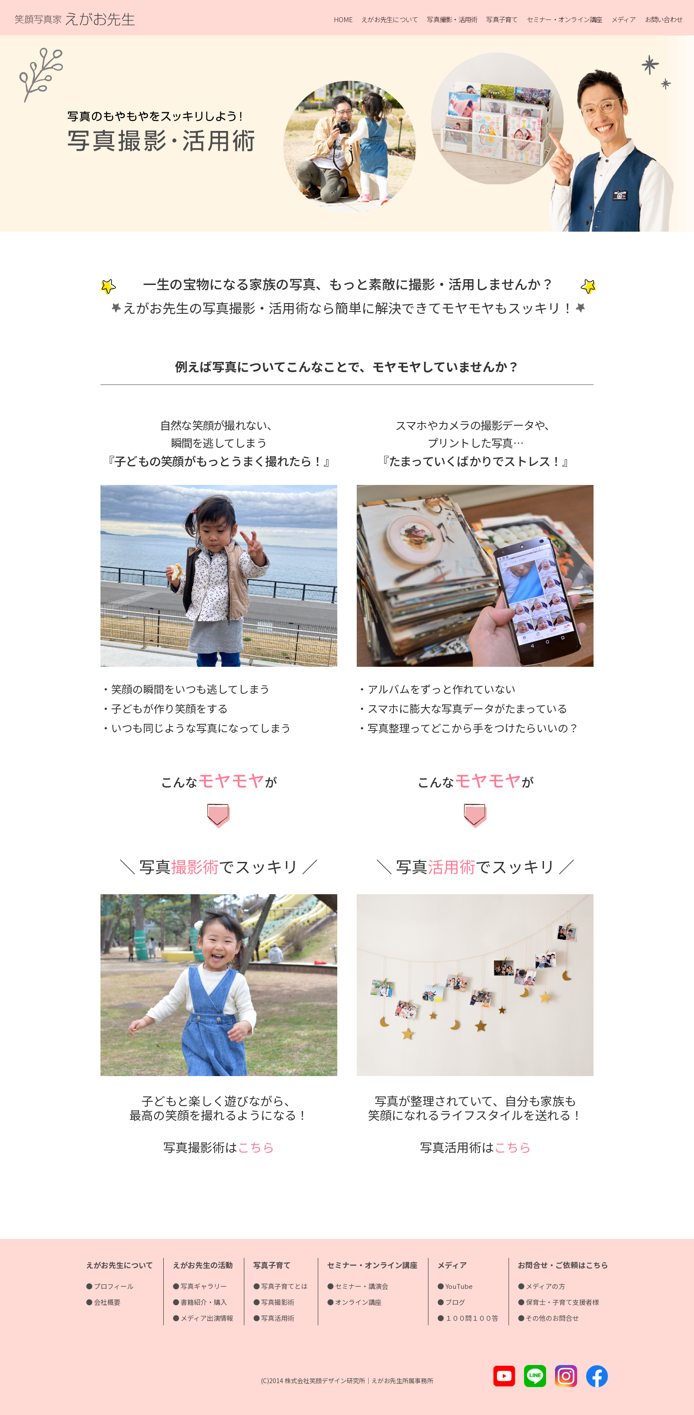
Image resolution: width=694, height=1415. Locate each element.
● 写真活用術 (273, 1318)
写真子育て (501, 19)
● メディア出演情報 (203, 1318)
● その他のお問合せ (548, 1318)
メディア (623, 19)
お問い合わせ (664, 19)
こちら (255, 1147)
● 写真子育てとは (280, 1286)
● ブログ (451, 1302)
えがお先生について (389, 19)
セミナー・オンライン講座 (564, 19)
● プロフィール (110, 1286)
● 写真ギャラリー (200, 1286)
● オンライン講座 (354, 1302)
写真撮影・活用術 (452, 19)
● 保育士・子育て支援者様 (558, 1302)
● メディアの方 (541, 1286)
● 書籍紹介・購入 (200, 1302)
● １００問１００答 (467, 1318)
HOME (343, 19)
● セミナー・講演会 (357, 1286)
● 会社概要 (103, 1302)
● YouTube (455, 1286)
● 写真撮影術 (273, 1302)
